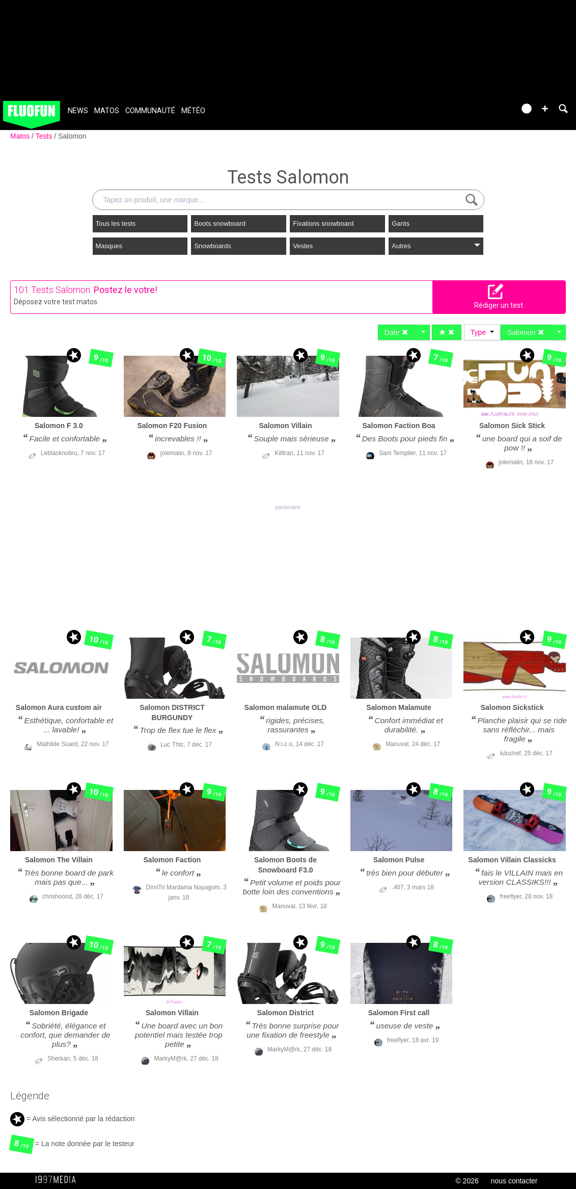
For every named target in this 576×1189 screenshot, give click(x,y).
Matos (106, 111)
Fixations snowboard (323, 223)
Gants (400, 223)
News (78, 111)
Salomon (72, 136)
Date (396, 332)
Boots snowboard (219, 223)
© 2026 (466, 1181)
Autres (436, 246)
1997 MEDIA (59, 1180)
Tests (45, 136)
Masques (109, 246)
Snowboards (212, 246)
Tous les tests (116, 223)
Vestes (303, 246)
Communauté (150, 111)
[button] (545, 108)
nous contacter (514, 1181)
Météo (193, 111)
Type (482, 332)
